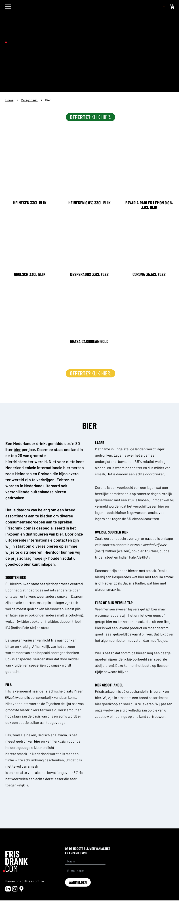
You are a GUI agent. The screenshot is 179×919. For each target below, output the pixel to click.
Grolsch (44, 735)
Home (9, 100)
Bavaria (61, 735)
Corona (100, 487)
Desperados (121, 577)
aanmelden (78, 882)
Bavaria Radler (134, 583)
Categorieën (29, 100)
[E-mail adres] (85, 870)
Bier (48, 100)
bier (161, 506)
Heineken (28, 735)
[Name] (85, 861)
